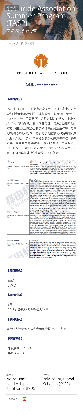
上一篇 (9, 374)
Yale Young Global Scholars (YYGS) (58, 381)
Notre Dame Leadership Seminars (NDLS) (20, 384)
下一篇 (46, 374)
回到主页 (12, 7)
